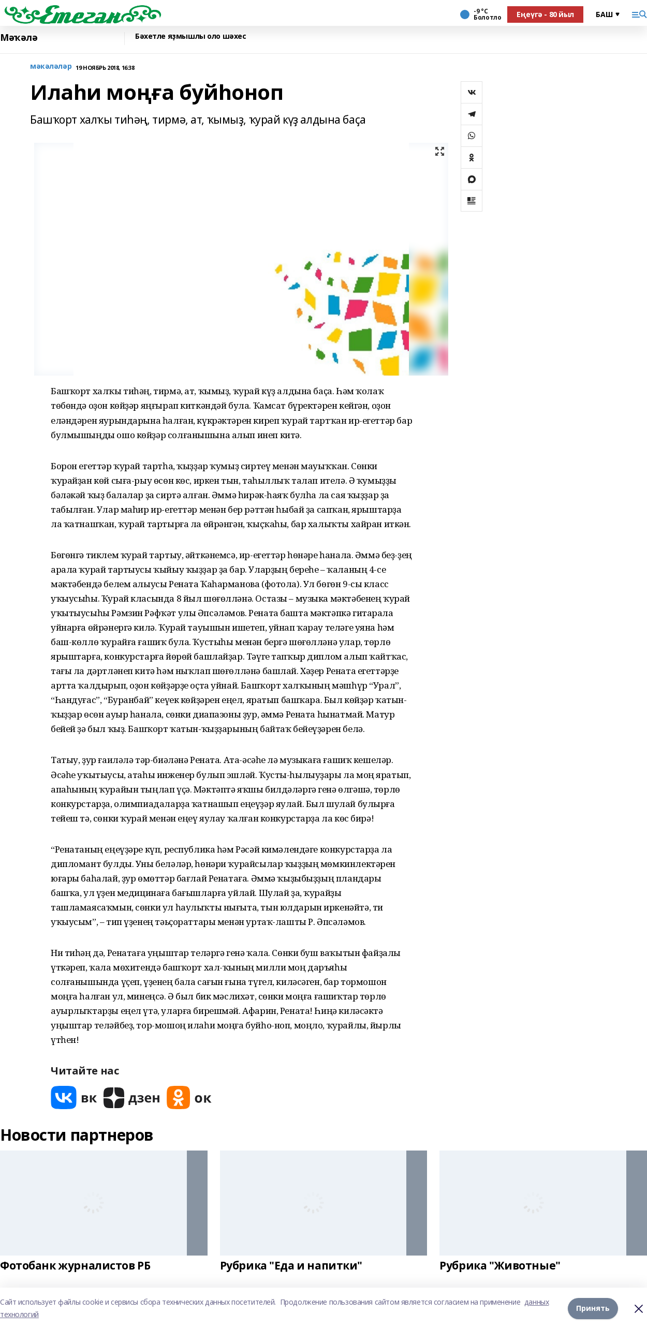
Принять (593, 1308)
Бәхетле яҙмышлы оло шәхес (190, 36)
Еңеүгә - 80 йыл (545, 14)
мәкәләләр (50, 66)
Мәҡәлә (18, 37)
